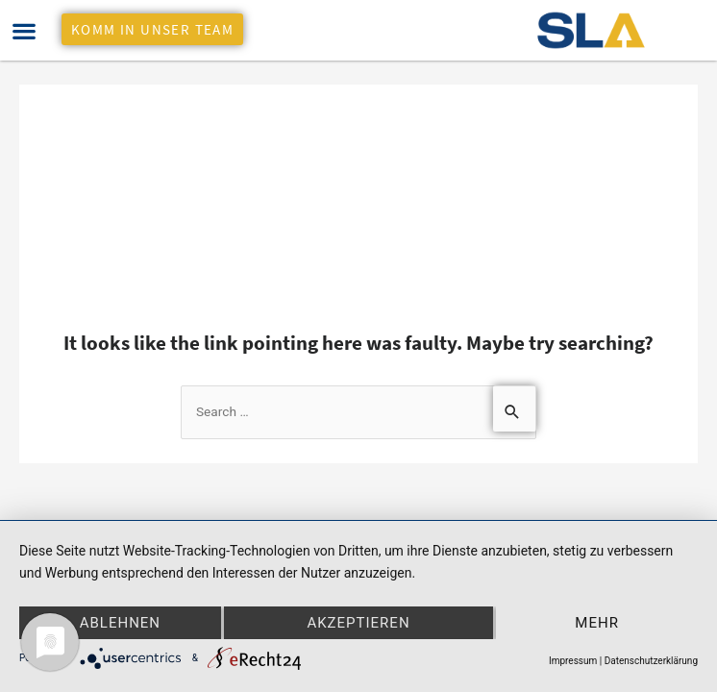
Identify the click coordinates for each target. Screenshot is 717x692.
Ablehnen (120, 622)
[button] (23, 30)
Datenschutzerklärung (651, 660)
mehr (597, 622)
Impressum (573, 660)
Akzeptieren (358, 622)
